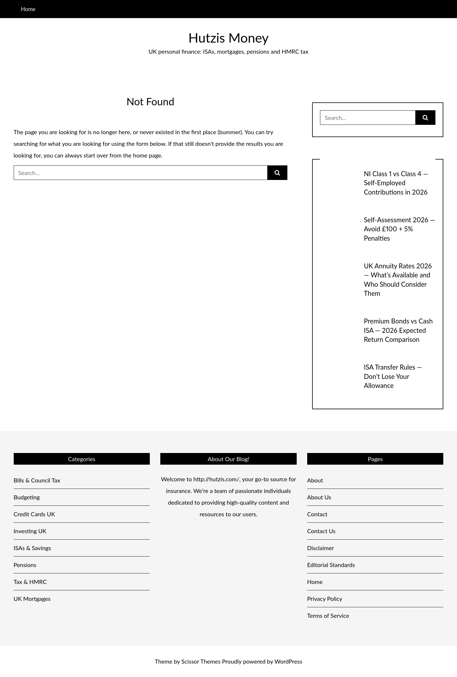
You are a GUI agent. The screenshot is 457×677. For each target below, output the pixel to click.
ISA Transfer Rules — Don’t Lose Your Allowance (393, 376)
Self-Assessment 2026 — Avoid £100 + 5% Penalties (399, 229)
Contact (317, 513)
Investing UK (30, 530)
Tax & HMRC (30, 581)
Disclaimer (320, 547)
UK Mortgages (32, 598)
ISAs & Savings (32, 547)
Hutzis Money (228, 38)
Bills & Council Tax (37, 480)
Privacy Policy (324, 598)
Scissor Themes (200, 661)
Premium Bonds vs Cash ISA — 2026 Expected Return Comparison (398, 330)
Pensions (25, 564)
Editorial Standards (331, 564)
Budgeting (27, 497)
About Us (319, 497)
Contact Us (321, 530)
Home (28, 9)
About (315, 480)
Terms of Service (328, 615)
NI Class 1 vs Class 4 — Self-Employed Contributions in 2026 (396, 183)
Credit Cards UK (34, 513)
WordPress (288, 661)
